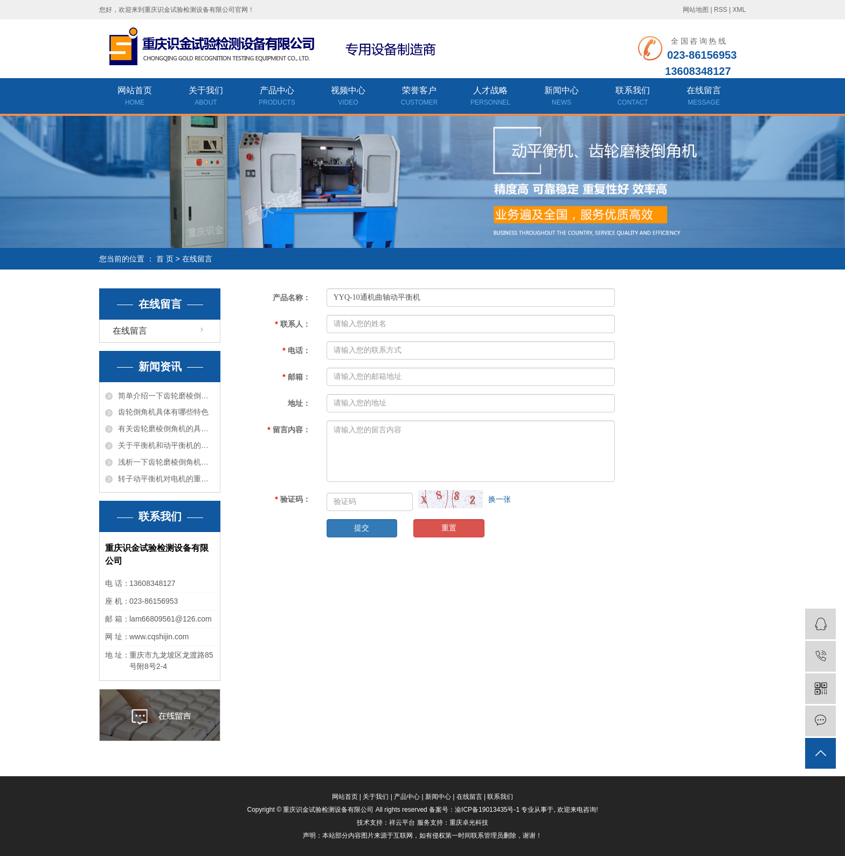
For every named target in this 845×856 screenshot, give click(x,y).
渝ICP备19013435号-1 (487, 809)
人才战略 (490, 97)
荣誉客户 (419, 97)
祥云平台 (402, 822)
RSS (721, 9)
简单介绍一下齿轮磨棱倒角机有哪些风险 (166, 395)
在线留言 (703, 97)
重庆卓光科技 (468, 822)
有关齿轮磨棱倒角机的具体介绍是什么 (166, 428)
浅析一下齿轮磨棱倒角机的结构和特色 (166, 462)
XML (739, 9)
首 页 (165, 258)
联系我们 (632, 97)
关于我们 (205, 97)
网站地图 (696, 9)
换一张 (499, 499)
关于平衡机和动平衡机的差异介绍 (166, 445)
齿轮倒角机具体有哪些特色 (163, 412)
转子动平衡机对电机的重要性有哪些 (166, 478)
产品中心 (277, 97)
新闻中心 (561, 97)
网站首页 (134, 97)
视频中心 (348, 97)
